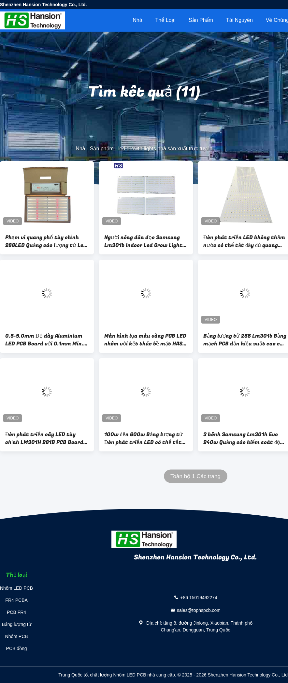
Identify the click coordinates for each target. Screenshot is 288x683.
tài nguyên (239, 20)
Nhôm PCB (16, 636)
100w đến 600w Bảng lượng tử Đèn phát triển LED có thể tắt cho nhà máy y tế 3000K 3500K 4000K (145, 438)
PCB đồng (16, 648)
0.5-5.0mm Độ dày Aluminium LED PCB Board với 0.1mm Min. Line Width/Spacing (44, 340)
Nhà (137, 20)
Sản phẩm (201, 20)
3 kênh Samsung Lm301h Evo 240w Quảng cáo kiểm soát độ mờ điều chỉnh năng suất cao (241, 438)
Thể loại (165, 20)
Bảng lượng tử (16, 624)
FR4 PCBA (16, 600)
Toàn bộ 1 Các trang (195, 476)
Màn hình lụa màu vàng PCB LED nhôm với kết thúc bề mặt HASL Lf (145, 340)
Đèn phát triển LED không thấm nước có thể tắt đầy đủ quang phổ (244, 241)
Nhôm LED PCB (16, 588)
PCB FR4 (16, 612)
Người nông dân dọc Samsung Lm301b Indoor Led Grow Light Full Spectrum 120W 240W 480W (143, 241)
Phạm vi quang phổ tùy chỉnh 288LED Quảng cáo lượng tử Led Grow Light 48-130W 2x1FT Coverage (46, 241)
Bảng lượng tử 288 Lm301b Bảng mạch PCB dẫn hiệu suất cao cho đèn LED (244, 340)
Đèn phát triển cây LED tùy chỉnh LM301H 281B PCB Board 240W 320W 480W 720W (44, 438)
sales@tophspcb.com (199, 610)
